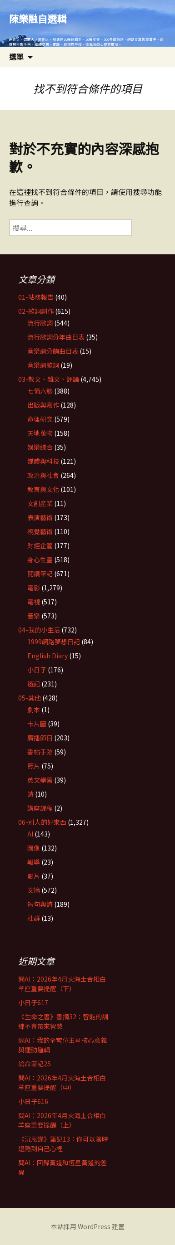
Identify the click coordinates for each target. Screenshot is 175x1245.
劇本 (33, 709)
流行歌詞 (40, 322)
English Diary (47, 655)
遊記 (33, 683)
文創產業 (40, 503)
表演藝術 (40, 517)
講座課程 (40, 807)
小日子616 (33, 1101)
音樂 (33, 615)
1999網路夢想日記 (53, 641)
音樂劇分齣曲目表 (52, 350)
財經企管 (40, 545)
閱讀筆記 (40, 573)
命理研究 (40, 418)
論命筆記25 (34, 1063)
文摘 (33, 890)
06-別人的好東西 (42, 822)
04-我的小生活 (39, 629)
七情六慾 (40, 390)
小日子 (36, 669)
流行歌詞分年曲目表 (56, 336)
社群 (33, 918)
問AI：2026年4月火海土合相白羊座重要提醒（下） (62, 983)
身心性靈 (40, 559)
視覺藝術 (40, 531)
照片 (33, 765)
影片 (33, 875)
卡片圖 (36, 723)
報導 (33, 861)
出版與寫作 (43, 404)
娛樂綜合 (40, 447)
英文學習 (40, 779)
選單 (16, 56)
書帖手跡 (40, 751)
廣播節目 (40, 737)
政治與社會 (43, 475)
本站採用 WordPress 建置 (88, 1226)
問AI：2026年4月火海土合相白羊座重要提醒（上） (62, 1120)
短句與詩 (40, 904)
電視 (33, 601)
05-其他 (29, 697)
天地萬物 (40, 433)
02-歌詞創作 (36, 311)
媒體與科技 (43, 461)
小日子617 (33, 1002)
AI (30, 833)
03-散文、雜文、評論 (48, 379)
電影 (33, 587)
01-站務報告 (36, 297)
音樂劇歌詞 (43, 365)
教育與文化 (43, 489)
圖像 (33, 847)
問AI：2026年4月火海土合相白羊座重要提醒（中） (62, 1082)
